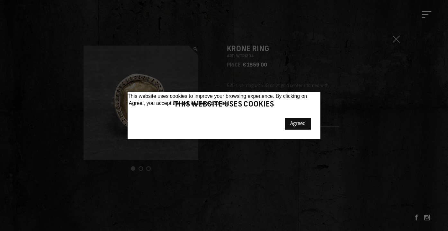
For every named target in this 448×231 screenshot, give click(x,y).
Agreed (298, 123)
